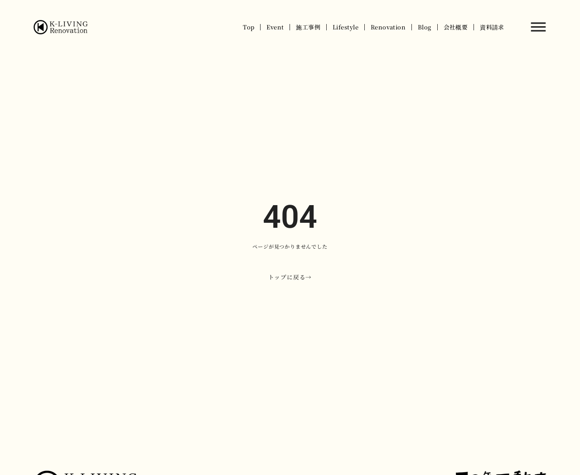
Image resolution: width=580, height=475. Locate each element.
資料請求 (492, 27)
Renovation (388, 27)
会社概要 (456, 27)
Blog (424, 27)
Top (248, 27)
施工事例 (308, 27)
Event (275, 27)
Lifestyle (345, 27)
